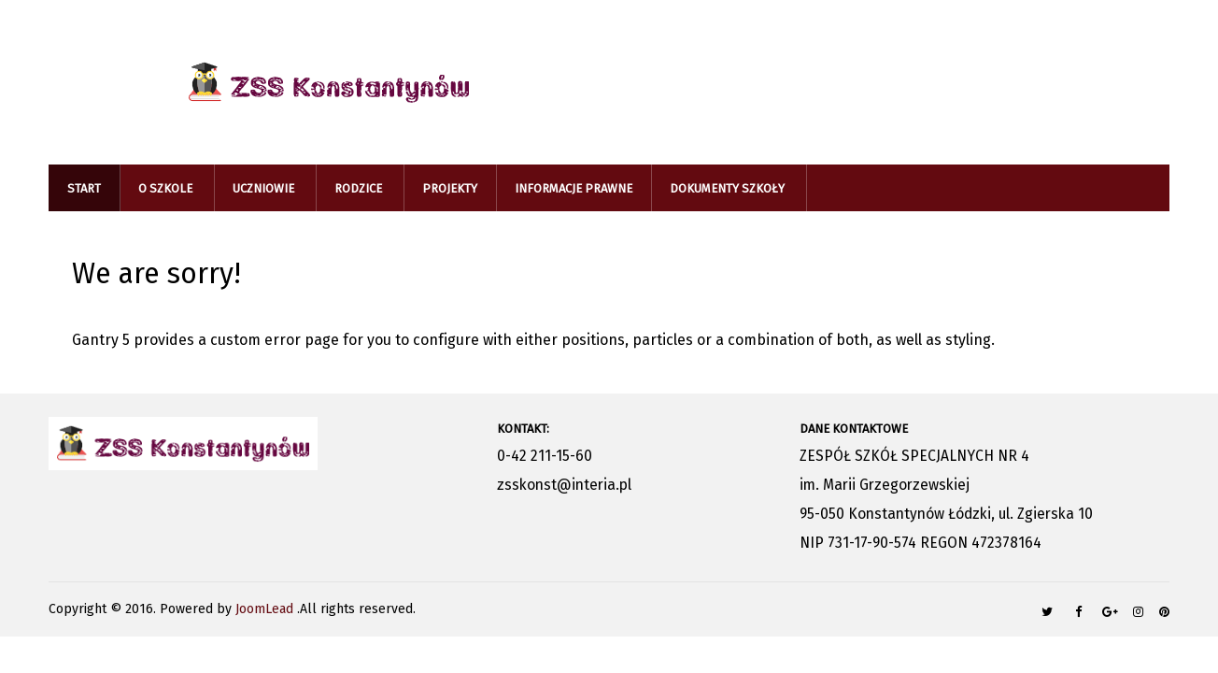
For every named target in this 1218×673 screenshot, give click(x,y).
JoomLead (266, 609)
